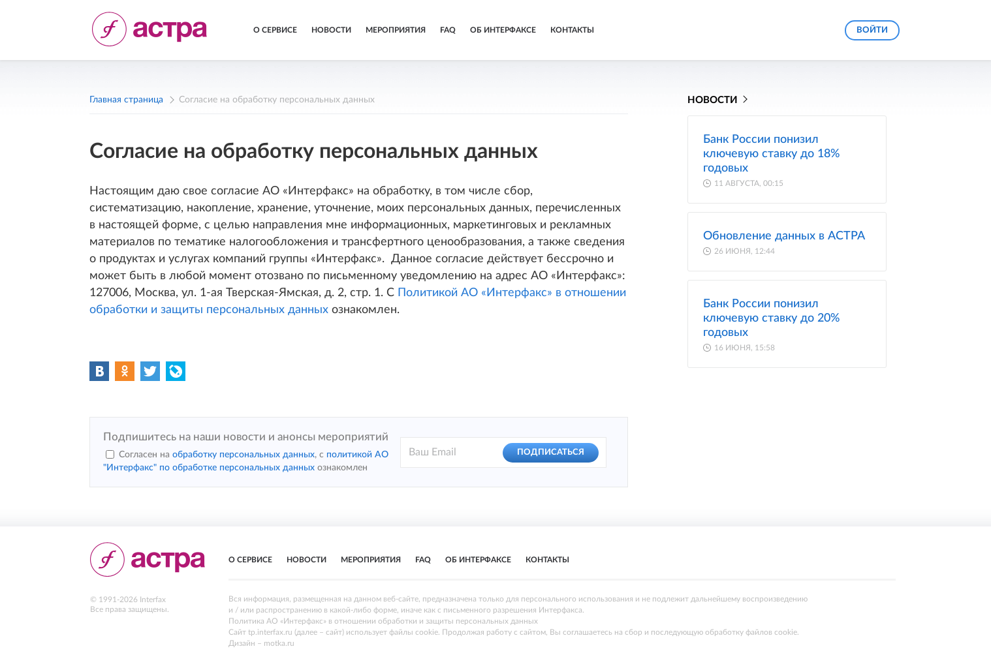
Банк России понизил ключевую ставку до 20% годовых (771, 318)
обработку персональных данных (243, 454)
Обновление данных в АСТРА (784, 236)
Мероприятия (396, 30)
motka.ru (279, 643)
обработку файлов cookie (751, 632)
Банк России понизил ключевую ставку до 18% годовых (771, 154)
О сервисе (275, 30)
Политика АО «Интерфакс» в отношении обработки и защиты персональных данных (383, 621)
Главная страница (126, 99)
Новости (331, 30)
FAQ (448, 30)
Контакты (572, 30)
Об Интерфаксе (503, 30)
